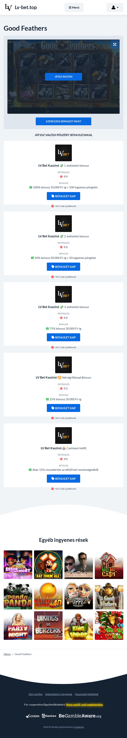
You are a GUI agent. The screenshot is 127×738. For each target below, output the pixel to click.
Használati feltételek (86, 694)
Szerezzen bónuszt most (63, 121)
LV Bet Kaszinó (48, 165)
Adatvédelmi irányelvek (58, 694)
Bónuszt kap (63, 196)
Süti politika (35, 694)
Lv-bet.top (79, 727)
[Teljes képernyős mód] (115, 44)
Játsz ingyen (63, 76)
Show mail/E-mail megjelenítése (84, 704)
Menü (74, 7)
